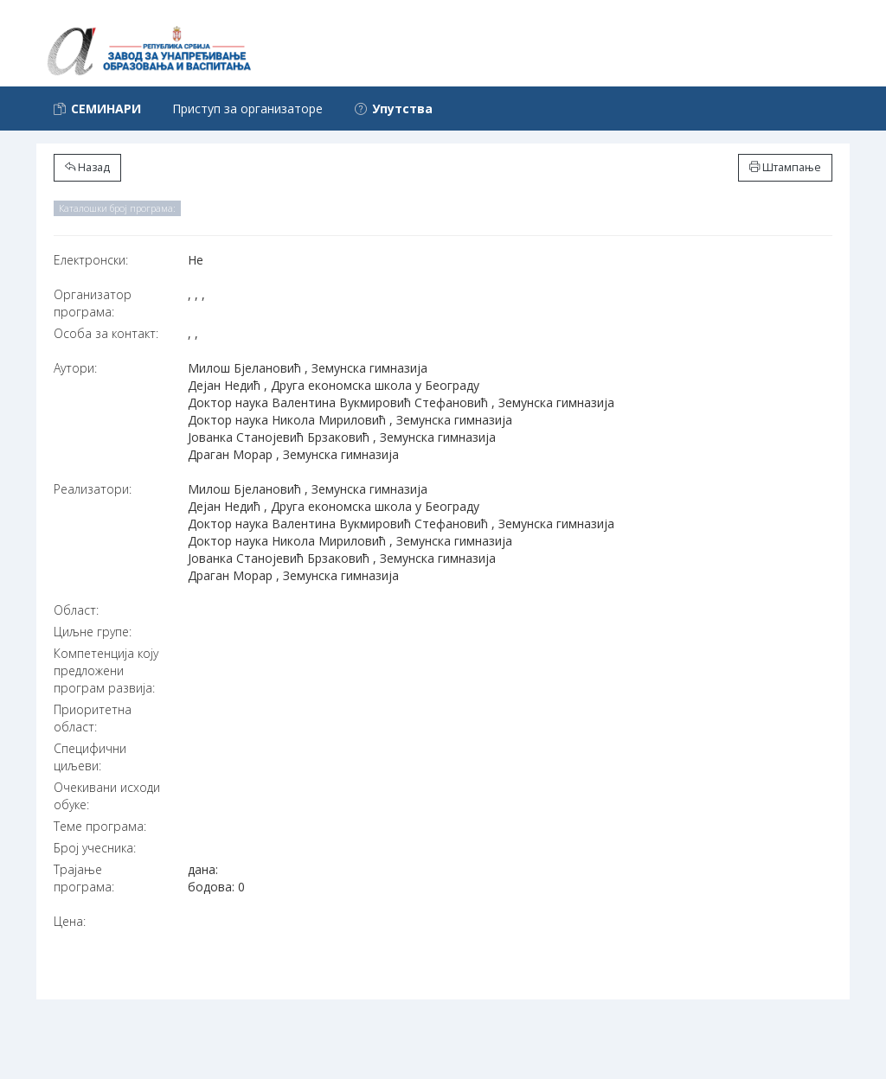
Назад (87, 167)
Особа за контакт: (106, 333)
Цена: (70, 921)
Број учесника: (95, 848)
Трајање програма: (84, 878)
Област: (76, 610)
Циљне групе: (93, 631)
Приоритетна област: (93, 718)
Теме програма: (100, 826)
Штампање (785, 167)
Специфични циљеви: (90, 757)
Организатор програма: (93, 303)
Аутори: (75, 368)
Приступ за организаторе (247, 108)
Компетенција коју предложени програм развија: (106, 670)
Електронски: (91, 260)
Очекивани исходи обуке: (107, 796)
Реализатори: (93, 489)
